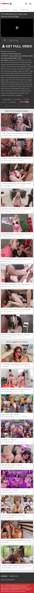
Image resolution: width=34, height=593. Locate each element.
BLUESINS (6, 542)
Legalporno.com (5, 3)
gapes (15, 58)
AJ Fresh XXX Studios (9, 416)
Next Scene (23, 105)
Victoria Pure (17, 53)
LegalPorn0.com (14, 585)
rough (19, 58)
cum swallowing (23, 56)
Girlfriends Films (8, 391)
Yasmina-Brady (8, 568)
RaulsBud (6, 366)
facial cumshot (8, 58)
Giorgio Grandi (7, 99)
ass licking (15, 56)
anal (10, 56)
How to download (7, 580)
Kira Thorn (10, 53)
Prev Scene (10, 105)
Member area (13, 576)
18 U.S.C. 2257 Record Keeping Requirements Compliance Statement (14, 587)
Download (12, 102)
